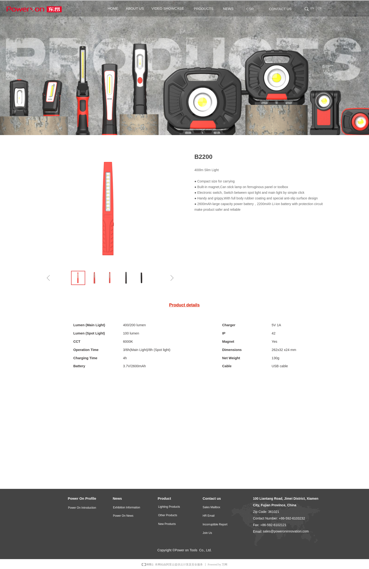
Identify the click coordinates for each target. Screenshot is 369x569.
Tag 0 (304, 8)
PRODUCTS (203, 9)
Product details (184, 305)
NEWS (228, 9)
